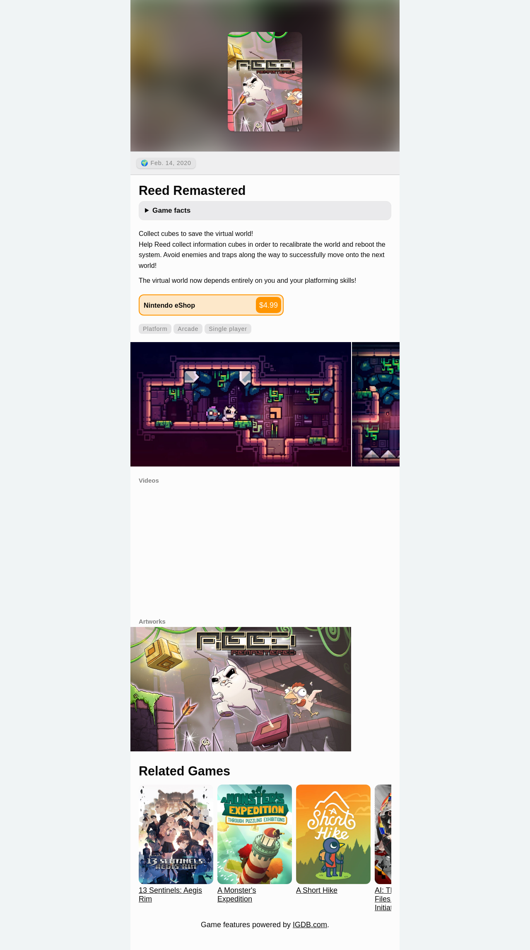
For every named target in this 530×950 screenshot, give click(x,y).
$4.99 (268, 305)
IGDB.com (310, 925)
